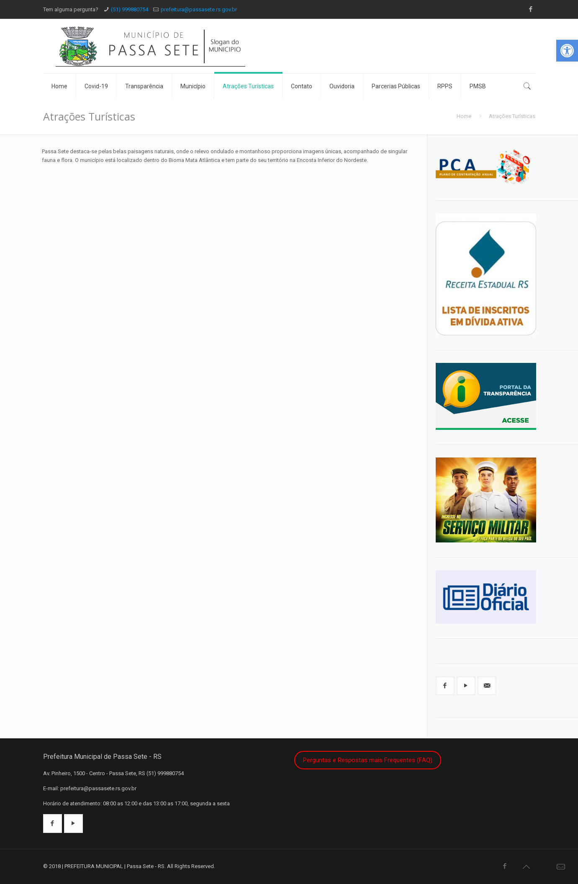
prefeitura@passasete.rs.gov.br (199, 9)
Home (464, 116)
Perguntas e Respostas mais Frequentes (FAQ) (367, 760)
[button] (567, 51)
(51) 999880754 (129, 9)
